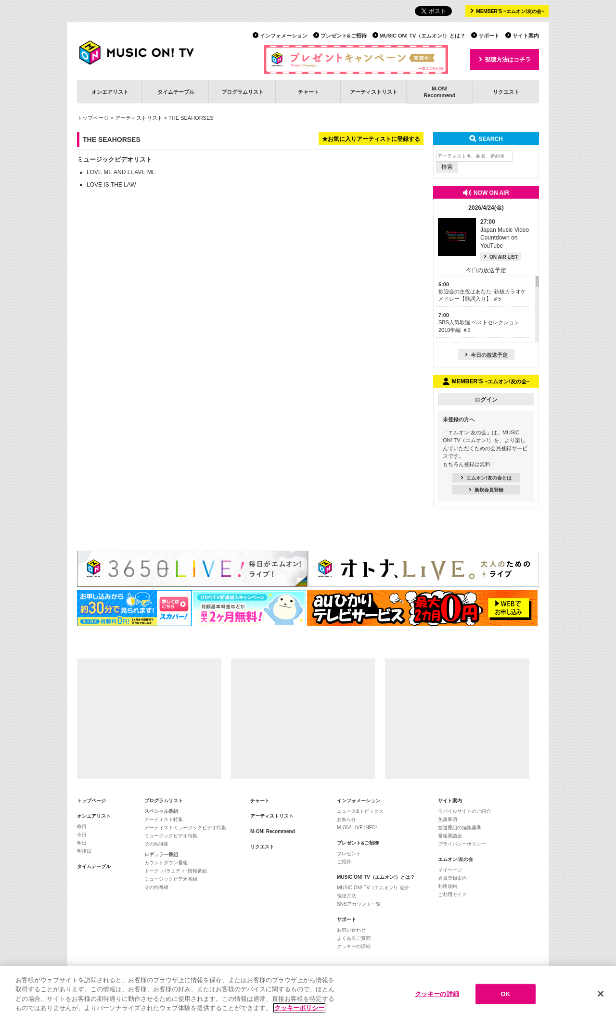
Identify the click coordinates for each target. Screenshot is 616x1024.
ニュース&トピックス (360, 811)
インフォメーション (284, 35)
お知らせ (346, 819)
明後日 (84, 851)
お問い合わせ (351, 930)
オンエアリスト (109, 92)
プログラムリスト (242, 92)
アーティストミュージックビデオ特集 (185, 827)
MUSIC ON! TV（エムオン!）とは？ (422, 35)
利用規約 (447, 886)
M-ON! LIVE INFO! (357, 827)
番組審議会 (450, 835)
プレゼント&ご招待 (344, 35)
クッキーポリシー (299, 1007)
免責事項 (447, 819)
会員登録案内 (452, 878)
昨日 (82, 826)
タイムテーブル (175, 92)
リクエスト (506, 92)
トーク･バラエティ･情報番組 (175, 870)
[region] (308, 995)
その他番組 (156, 887)
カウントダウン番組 (166, 862)
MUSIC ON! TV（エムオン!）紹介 (373, 887)
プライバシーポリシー (462, 844)
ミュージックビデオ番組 (170, 879)
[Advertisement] (149, 718)
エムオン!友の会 (455, 859)
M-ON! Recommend (272, 831)
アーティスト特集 (163, 819)
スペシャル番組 (161, 811)
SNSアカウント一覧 (359, 904)
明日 (82, 843)
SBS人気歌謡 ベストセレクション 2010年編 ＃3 (478, 322)
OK (505, 994)
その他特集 (156, 844)
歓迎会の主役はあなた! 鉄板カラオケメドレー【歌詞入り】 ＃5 (482, 291)
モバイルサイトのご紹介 (464, 811)
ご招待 (344, 861)
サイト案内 (526, 35)
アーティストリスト (374, 92)
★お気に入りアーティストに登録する (371, 139)
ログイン (486, 399)
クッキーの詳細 (354, 946)
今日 (82, 834)
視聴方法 (346, 895)
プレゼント (349, 853)
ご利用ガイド (452, 894)
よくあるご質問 (354, 938)
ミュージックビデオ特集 (170, 835)
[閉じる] (600, 993)
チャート (308, 92)
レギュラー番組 (161, 854)
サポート (489, 35)
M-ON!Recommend (439, 92)
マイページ (450, 869)
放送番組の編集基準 (459, 827)
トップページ (93, 118)
